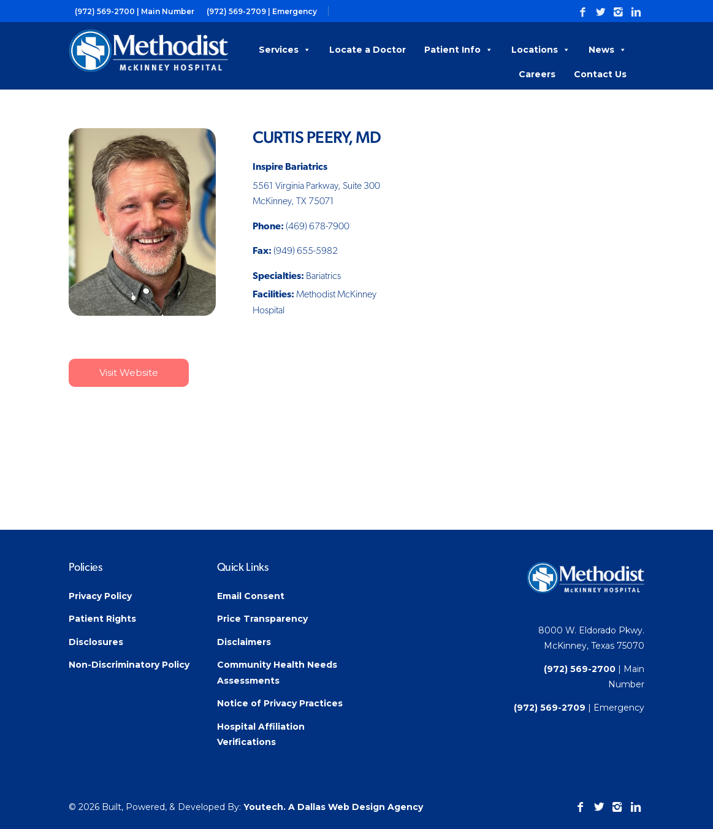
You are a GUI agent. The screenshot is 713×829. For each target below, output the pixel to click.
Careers (537, 74)
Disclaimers (244, 642)
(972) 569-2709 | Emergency (262, 11)
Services (285, 49)
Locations (540, 49)
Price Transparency (262, 618)
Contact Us (600, 74)
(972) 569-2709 (549, 707)
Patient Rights (102, 618)
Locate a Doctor (367, 49)
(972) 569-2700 (580, 668)
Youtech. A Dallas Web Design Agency (333, 806)
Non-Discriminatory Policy (129, 664)
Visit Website (128, 372)
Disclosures (96, 642)
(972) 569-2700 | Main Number (134, 11)
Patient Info (458, 49)
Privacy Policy (100, 596)
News (608, 49)
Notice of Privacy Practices (280, 703)
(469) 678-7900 (317, 227)
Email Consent (250, 596)
